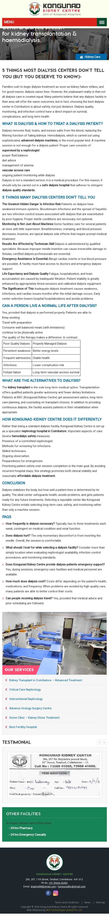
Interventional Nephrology (26, 699)
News (87, 902)
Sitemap (100, 902)
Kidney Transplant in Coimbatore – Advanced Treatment (45, 680)
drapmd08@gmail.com (43, 886)
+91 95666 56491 (58, 883)
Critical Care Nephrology (25, 689)
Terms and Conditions (67, 902)
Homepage (81, 56)
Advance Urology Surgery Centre (30, 708)
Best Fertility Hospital (23, 727)
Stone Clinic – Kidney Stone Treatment (34, 717)
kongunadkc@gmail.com (72, 886)
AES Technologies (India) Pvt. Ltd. (64, 910)
